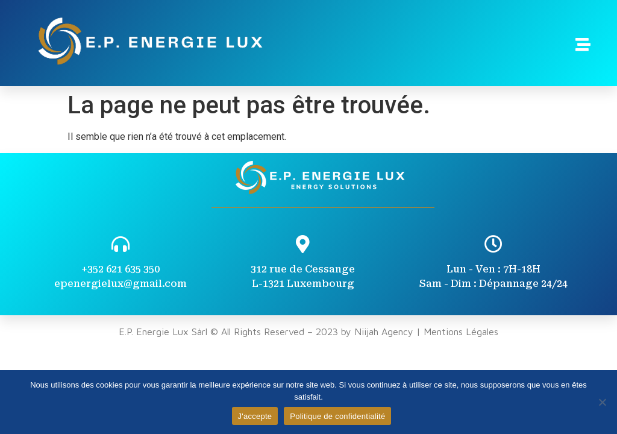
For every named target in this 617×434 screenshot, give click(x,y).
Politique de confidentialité (337, 416)
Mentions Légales (461, 331)
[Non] (602, 402)
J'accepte (255, 416)
